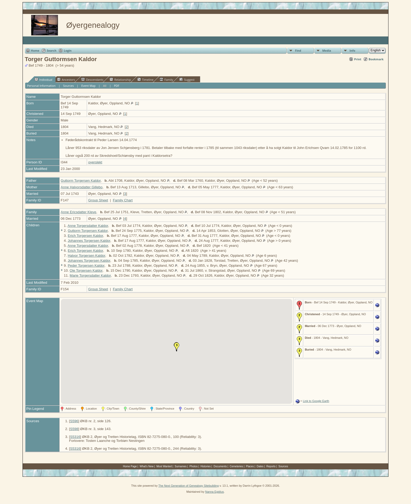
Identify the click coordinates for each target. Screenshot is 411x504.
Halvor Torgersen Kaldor (86, 256)
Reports (270, 466)
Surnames (181, 466)
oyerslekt (95, 162)
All (104, 86)
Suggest (186, 79)
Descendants (92, 79)
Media (326, 50)
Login (68, 50)
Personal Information (41, 86)
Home (35, 50)
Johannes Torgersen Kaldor (89, 241)
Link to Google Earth (316, 401)
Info (352, 50)
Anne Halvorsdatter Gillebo (81, 187)
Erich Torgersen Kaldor (85, 236)
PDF (116, 86)
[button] (176, 346)
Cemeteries (236, 466)
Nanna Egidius (214, 491)
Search (51, 50)
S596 (74, 421)
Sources (68, 86)
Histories (206, 466)
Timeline (145, 79)
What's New (147, 466)
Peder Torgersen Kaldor (86, 265)
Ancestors (66, 79)
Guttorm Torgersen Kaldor (81, 181)
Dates (260, 466)
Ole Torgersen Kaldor (86, 270)
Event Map (88, 86)
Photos (194, 466)
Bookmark (376, 59)
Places (250, 466)
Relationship (120, 79)
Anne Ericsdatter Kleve (78, 212)
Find (298, 50)
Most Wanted (164, 466)
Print (357, 59)
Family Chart (123, 200)
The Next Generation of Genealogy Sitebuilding (188, 485)
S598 (74, 429)
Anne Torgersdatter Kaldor (88, 226)
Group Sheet (98, 200)
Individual (43, 79)
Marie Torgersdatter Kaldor (90, 275)
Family (166, 79)
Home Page (130, 466)
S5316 (75, 437)
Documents (220, 466)
